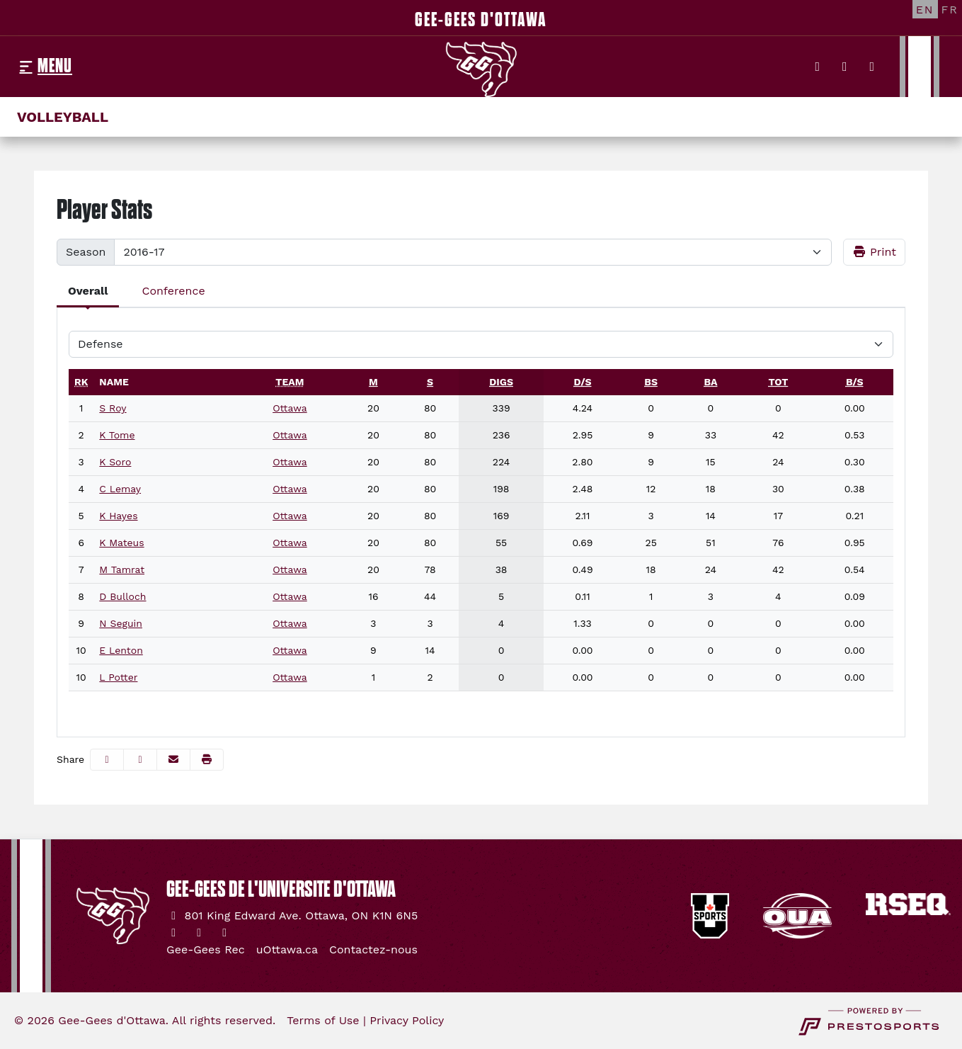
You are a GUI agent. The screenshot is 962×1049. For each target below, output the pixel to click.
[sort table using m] (373, 381)
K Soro (115, 461)
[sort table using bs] (651, 381)
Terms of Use (323, 1020)
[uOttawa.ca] (287, 949)
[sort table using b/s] (855, 381)
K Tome (116, 435)
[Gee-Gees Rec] (205, 949)
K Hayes (118, 515)
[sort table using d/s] (582, 381)
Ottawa (290, 408)
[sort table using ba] (710, 381)
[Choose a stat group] (481, 344)
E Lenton (120, 650)
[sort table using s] (430, 381)
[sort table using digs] (501, 381)
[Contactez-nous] (373, 949)
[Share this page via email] (173, 760)
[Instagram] (845, 66)
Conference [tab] (173, 290)
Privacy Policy (407, 1020)
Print (874, 252)
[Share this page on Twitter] (140, 760)
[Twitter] (818, 66)
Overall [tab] (88, 290)
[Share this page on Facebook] (107, 760)
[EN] (925, 9)
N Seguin (120, 623)
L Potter (118, 677)
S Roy (112, 408)
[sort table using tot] (778, 381)
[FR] (950, 9)
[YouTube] (872, 66)
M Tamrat (121, 569)
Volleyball (62, 116)
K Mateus (121, 542)
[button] (207, 760)
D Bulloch (122, 596)
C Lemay (120, 488)
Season (85, 252)
